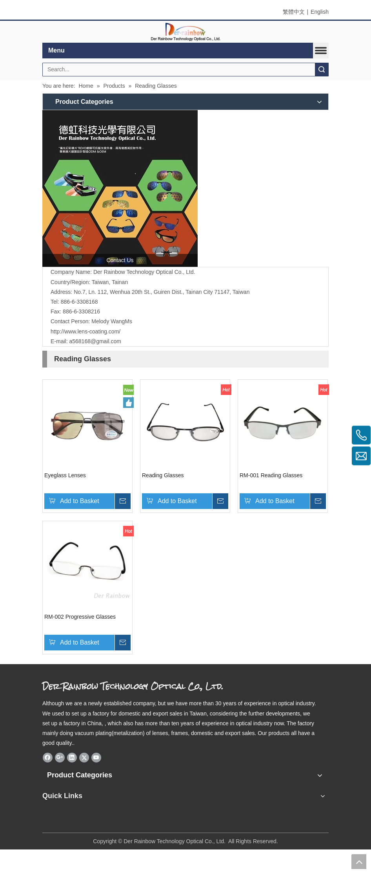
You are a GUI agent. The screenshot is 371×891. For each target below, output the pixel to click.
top (358, 861)
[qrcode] (185, 814)
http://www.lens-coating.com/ (85, 331)
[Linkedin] (72, 757)
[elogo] (185, 32)
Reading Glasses (163, 475)
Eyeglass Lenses (65, 475)
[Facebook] (48, 757)
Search (321, 69)
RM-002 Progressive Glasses (80, 617)
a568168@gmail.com (95, 341)
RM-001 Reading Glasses (271, 475)
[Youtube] (96, 757)
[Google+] (60, 757)
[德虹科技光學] (120, 188)
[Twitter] (84, 757)
